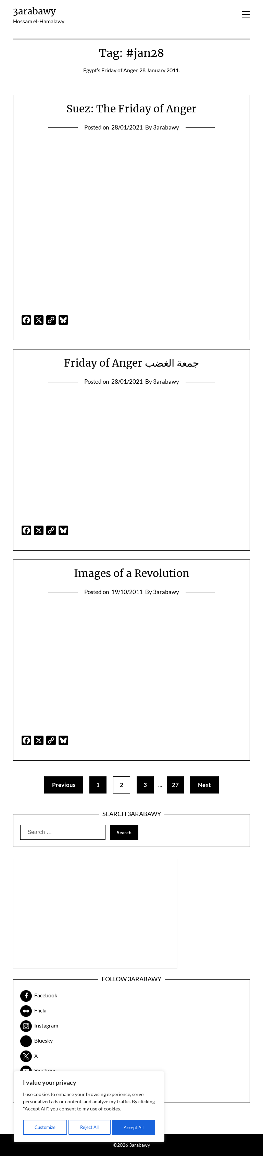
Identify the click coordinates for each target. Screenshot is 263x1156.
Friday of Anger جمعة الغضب (131, 362)
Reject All (89, 1127)
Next (208, 784)
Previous (60, 784)
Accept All (134, 1127)
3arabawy (34, 11)
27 (177, 784)
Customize (44, 1127)
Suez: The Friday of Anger (131, 108)
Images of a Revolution (131, 573)
